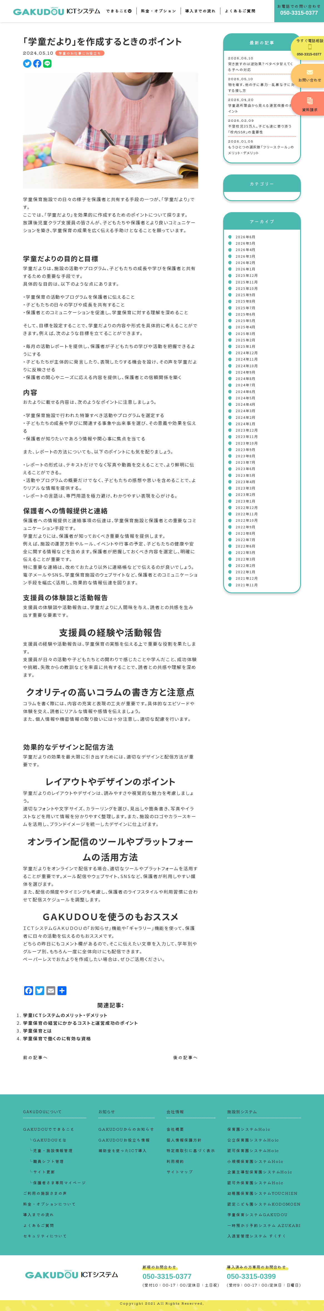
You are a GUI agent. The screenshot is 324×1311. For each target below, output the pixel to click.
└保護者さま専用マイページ (57, 1182)
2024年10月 (247, 365)
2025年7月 (246, 307)
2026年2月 (246, 262)
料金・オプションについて (49, 1204)
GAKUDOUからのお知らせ (126, 1129)
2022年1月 (246, 571)
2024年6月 (246, 391)
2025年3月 (246, 333)
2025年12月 (247, 275)
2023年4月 (246, 481)
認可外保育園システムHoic (255, 1182)
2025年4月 (246, 326)
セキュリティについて (45, 1236)
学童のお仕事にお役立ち (80, 53)
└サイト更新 (42, 1172)
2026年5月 (246, 243)
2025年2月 (246, 340)
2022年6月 (246, 546)
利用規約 (175, 1161)
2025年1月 (246, 346)
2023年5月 (246, 475)
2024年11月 (247, 359)
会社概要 (175, 1129)
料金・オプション (158, 11)
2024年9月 (246, 372)
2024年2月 (246, 417)
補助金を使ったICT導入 (122, 1150)
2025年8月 (246, 301)
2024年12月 (247, 352)
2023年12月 (247, 430)
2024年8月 (246, 378)
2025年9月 (246, 294)
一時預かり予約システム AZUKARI (264, 1225)
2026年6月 (246, 236)
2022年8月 (246, 533)
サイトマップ (179, 1172)
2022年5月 (246, 552)
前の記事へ (35, 1057)
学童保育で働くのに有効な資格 (57, 1038)
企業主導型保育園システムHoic (259, 1172)
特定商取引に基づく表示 (190, 1150)
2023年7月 (246, 462)
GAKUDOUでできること (49, 1129)
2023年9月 (246, 449)
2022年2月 (246, 565)
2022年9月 (246, 526)
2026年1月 (246, 269)
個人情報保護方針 (184, 1140)
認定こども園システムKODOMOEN (264, 1204)
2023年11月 (247, 436)
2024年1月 (246, 423)
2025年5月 (246, 320)
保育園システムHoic (248, 1129)
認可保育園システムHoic (253, 1150)
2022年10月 (247, 520)
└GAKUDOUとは (48, 1140)
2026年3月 (246, 256)
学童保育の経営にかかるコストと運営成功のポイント (80, 1023)
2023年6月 (246, 468)
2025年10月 (247, 288)
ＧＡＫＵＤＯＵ (68, 928)
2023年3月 (246, 488)
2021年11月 (247, 584)
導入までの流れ (200, 11)
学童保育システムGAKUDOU (257, 1214)
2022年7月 (246, 539)
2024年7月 (246, 384)
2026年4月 (246, 249)
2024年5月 (246, 397)
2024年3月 (246, 410)
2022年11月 (247, 513)
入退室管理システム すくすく (256, 1236)
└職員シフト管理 (46, 1161)
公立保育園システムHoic (253, 1140)
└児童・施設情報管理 (51, 1150)
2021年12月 (247, 578)
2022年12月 (247, 507)
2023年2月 (246, 494)
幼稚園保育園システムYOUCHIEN (262, 1193)
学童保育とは (37, 1030)
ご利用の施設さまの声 (45, 1193)
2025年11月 (247, 282)
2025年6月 (246, 314)
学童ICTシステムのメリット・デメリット (65, 1015)
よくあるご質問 (240, 11)
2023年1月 (246, 501)
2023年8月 (246, 455)
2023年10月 (247, 443)
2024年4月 (246, 404)
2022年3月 (246, 559)
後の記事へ (185, 1057)
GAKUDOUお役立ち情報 (124, 1140)
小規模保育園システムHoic (255, 1161)
